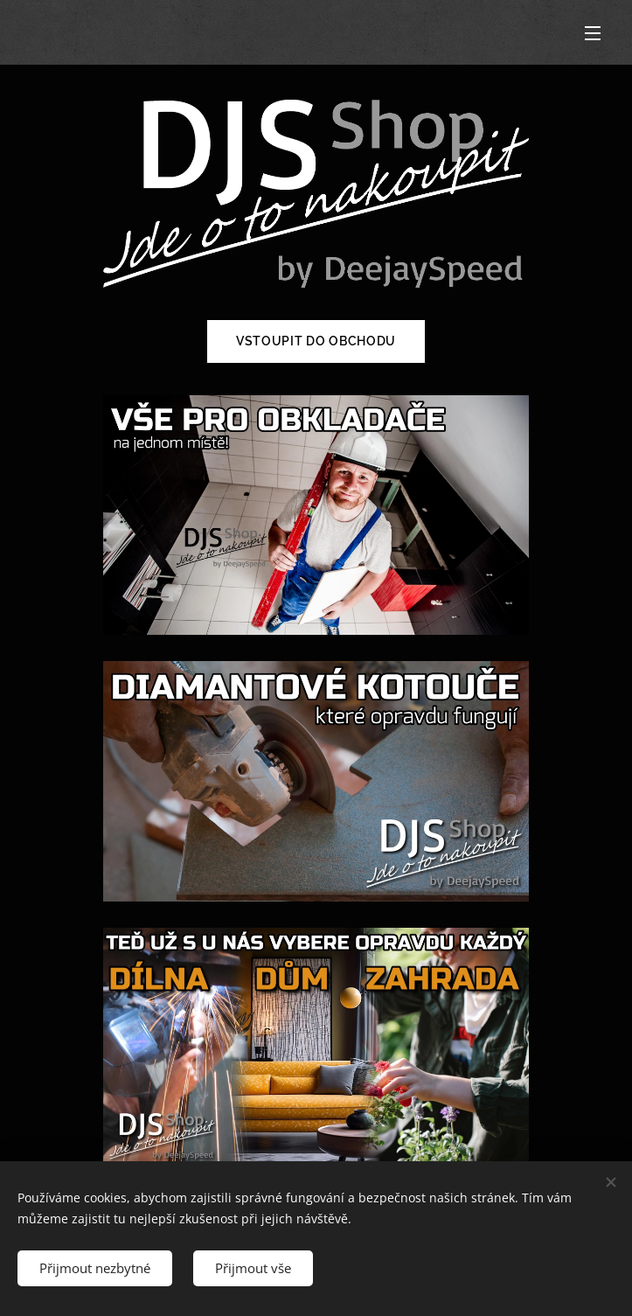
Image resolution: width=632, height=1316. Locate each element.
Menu (593, 33)
